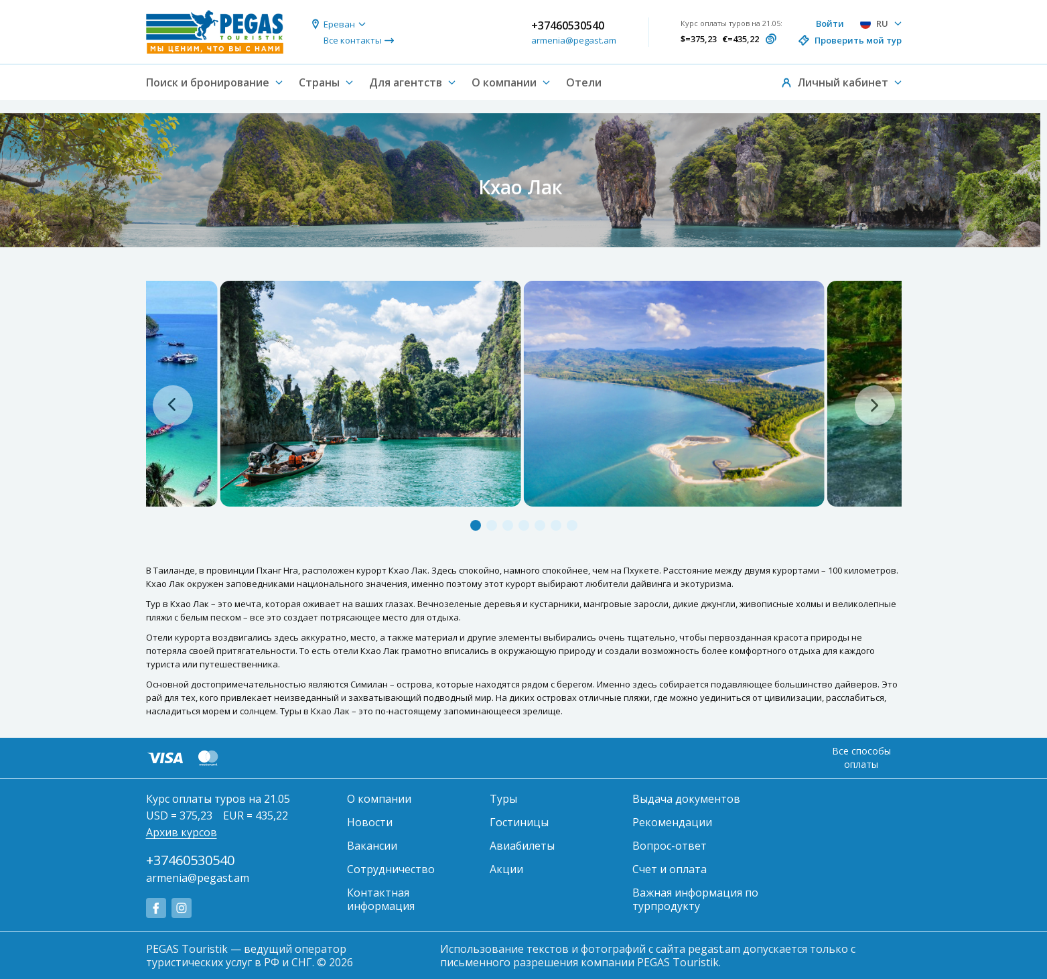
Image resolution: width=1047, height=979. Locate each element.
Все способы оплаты (861, 757)
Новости (370, 822)
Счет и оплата (669, 869)
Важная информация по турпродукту (695, 899)
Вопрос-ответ (669, 845)
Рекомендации (672, 822)
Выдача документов (686, 798)
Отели (584, 82)
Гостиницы (519, 822)
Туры (503, 798)
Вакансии (372, 845)
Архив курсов (181, 832)
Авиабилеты (522, 845)
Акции (506, 869)
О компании (379, 798)
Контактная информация (381, 899)
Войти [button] (830, 23)
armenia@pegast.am (573, 40)
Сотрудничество (391, 869)
